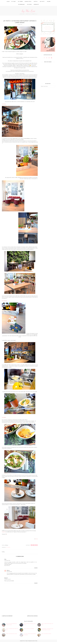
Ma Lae (8, 570)
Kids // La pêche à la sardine (29, 628)
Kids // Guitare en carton (46, 633)
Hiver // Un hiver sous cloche (11, 633)
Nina (5, 559)
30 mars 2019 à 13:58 (7, 560)
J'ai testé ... (8, 547)
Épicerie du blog (35, 640)
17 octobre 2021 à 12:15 (7, 579)
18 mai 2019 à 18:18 (9, 571)
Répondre (36, 567)
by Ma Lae (28, 10)
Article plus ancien (32, 615)
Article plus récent (7, 615)
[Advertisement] (20, 607)
